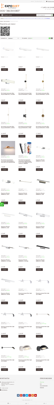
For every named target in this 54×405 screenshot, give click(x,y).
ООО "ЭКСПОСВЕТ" (44, 385)
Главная (1, 21)
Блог (41, 383)
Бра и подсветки (6, 21)
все (31, 38)
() (9, 403)
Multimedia (42, 387)
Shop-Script (42, 382)
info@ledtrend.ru (4, 389)
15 (28, 38)
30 (29, 38)
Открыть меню (6, 15)
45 (30, 38)
